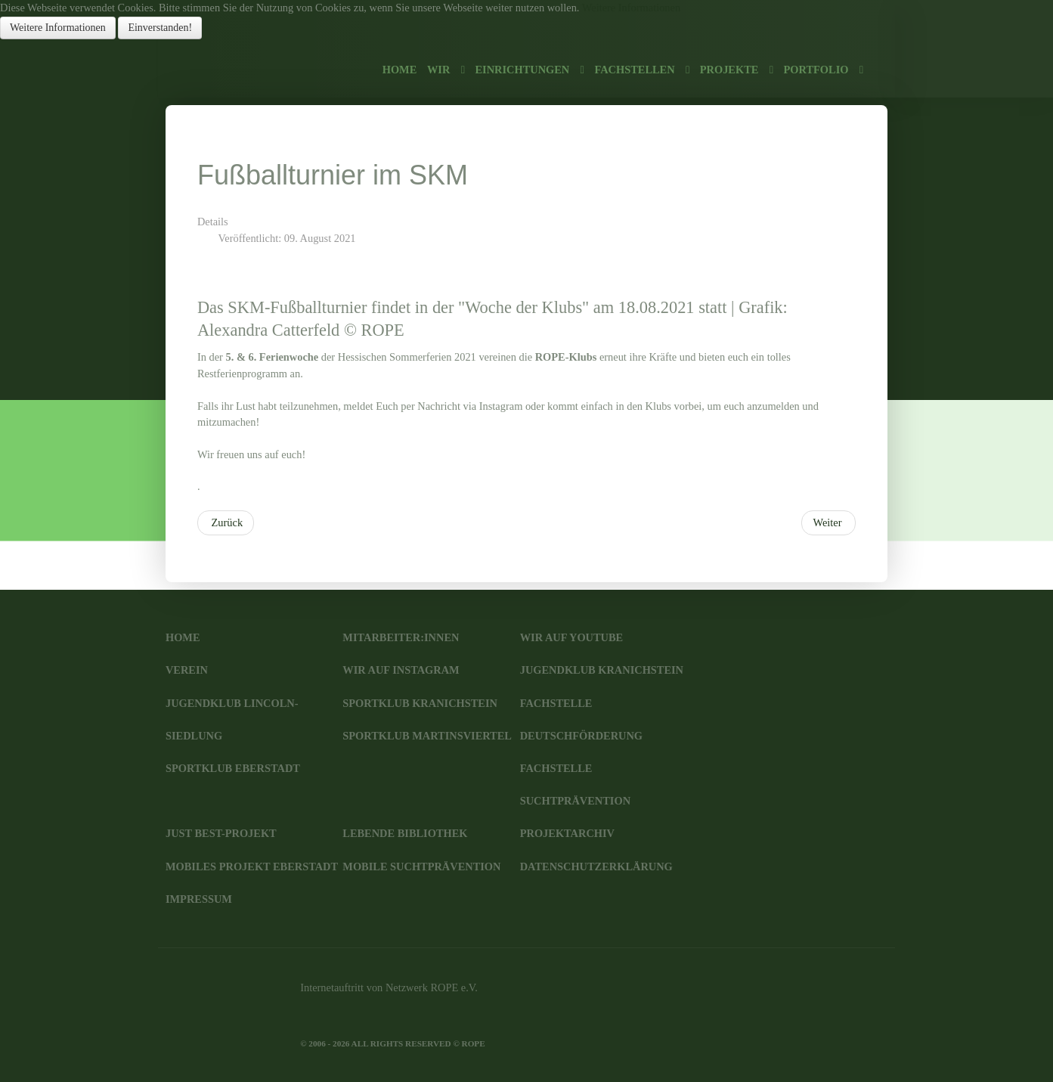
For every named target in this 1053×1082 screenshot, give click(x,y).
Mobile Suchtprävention (421, 866)
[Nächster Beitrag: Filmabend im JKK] (828, 523)
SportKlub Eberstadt (233, 768)
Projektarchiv (567, 833)
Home (183, 637)
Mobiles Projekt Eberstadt (252, 866)
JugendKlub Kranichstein (601, 670)
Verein (187, 670)
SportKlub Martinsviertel (427, 736)
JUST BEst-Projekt (221, 833)
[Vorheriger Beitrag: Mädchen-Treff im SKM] (225, 523)
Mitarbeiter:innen (400, 637)
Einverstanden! (160, 27)
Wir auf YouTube (571, 637)
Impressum (199, 899)
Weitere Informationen (631, 8)
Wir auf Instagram (400, 670)
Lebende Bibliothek (404, 833)
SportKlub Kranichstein (419, 703)
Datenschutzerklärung (596, 866)
